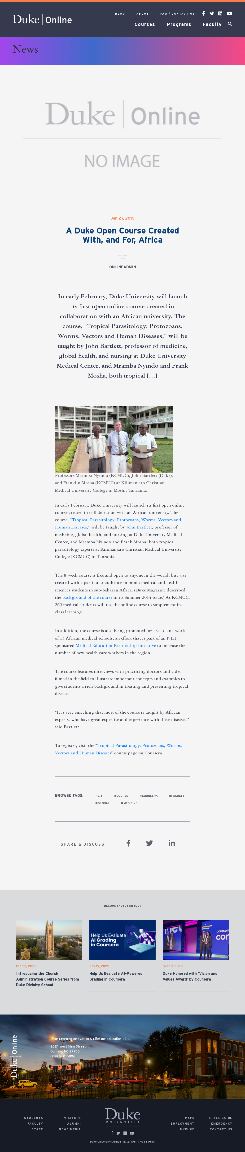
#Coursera (149, 795)
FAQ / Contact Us (177, 13)
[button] (230, 24)
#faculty (176, 795)
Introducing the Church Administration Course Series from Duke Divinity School (47, 979)
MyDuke (187, 1129)
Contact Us (221, 1129)
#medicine (129, 803)
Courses (145, 24)
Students (33, 1118)
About (142, 13)
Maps (190, 1118)
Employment (183, 1123)
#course (121, 795)
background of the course (87, 598)
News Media (70, 1129)
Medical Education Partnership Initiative (116, 646)
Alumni (74, 1123)
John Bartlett (139, 527)
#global (102, 803)
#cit (99, 795)
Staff (37, 1129)
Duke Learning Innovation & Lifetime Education (86, 1039)
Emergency (221, 1123)
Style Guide (220, 1118)
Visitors (72, 1118)
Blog (120, 13)
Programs (179, 24)
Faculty (212, 24)
